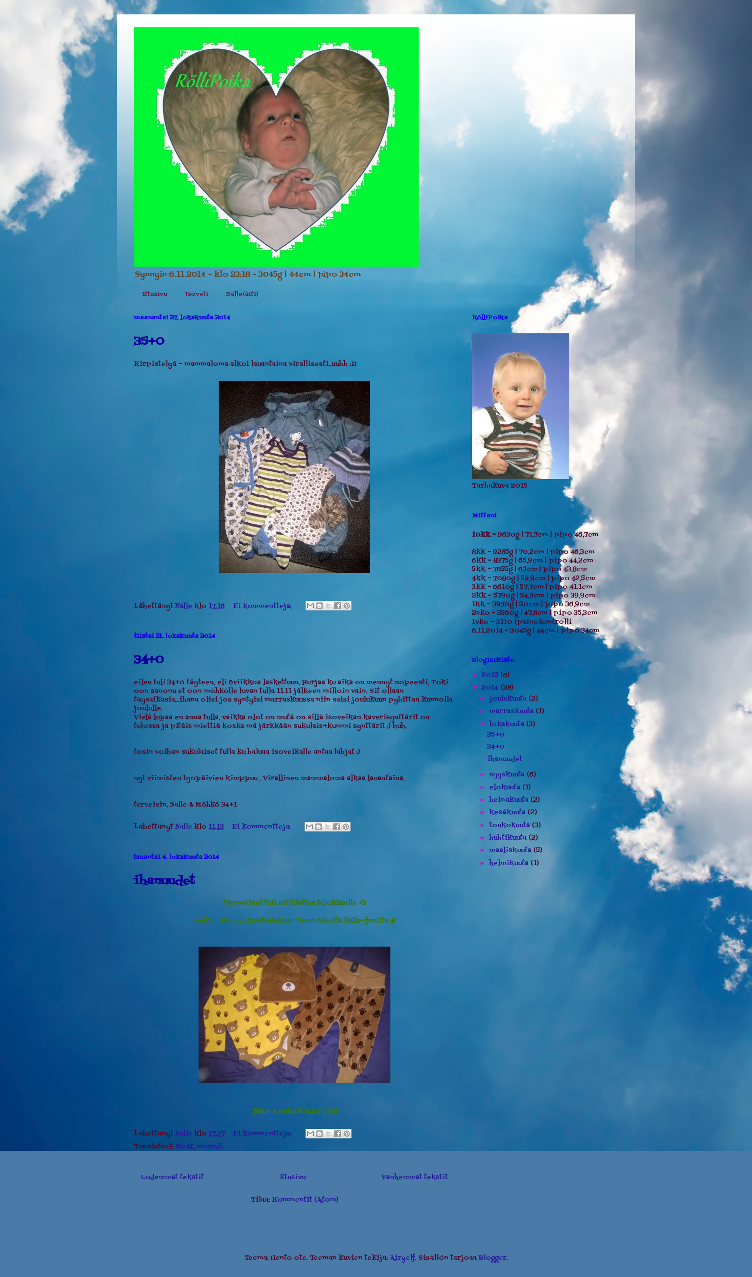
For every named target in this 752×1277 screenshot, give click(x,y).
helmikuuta (509, 863)
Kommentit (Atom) (305, 1200)
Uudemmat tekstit (172, 1177)
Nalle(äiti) (242, 294)
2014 (491, 687)
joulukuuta (509, 698)
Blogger (492, 1258)
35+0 (149, 342)
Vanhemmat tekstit (414, 1177)
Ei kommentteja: (263, 606)
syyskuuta (508, 774)
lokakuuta (507, 724)
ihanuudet (164, 881)
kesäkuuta (508, 812)
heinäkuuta (509, 800)
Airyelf (402, 1258)
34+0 (149, 660)
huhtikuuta (509, 838)
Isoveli (196, 294)
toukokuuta (510, 825)
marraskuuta (512, 711)
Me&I (184, 1146)
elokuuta (505, 787)
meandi (210, 1146)
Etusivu (154, 294)
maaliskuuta (511, 850)
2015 (491, 675)
